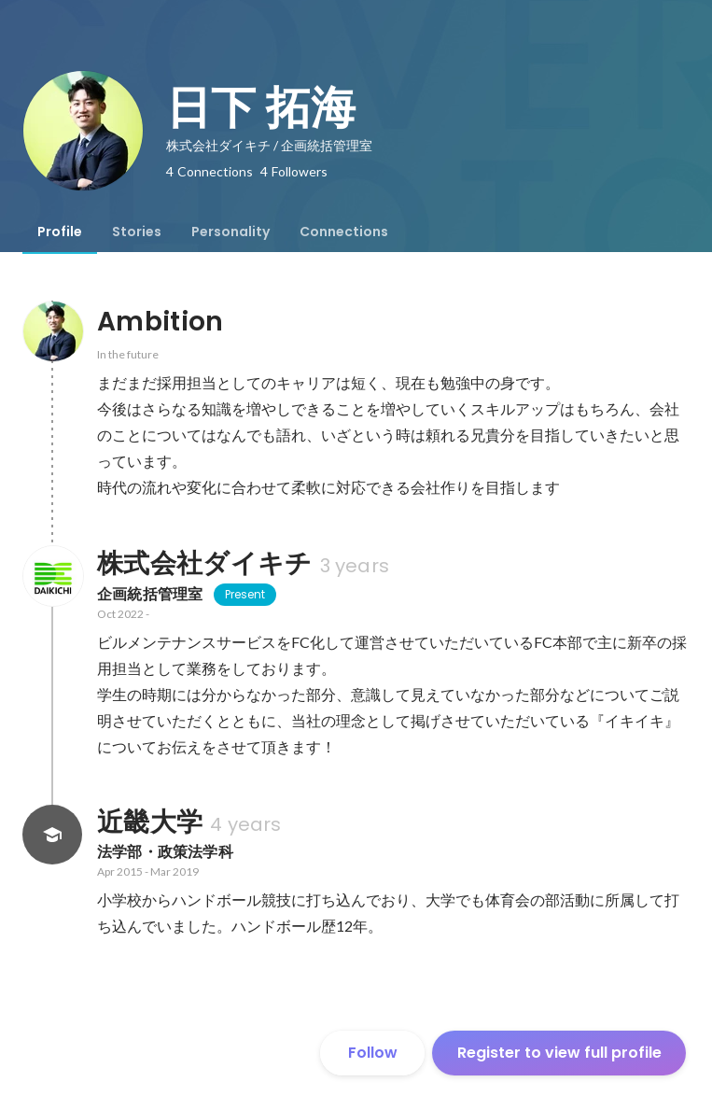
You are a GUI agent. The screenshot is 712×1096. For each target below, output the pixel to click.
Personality (230, 231)
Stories (136, 231)
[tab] (59, 231)
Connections (344, 231)
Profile (59, 231)
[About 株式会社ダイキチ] (52, 576)
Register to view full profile (559, 1052)
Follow (373, 1052)
